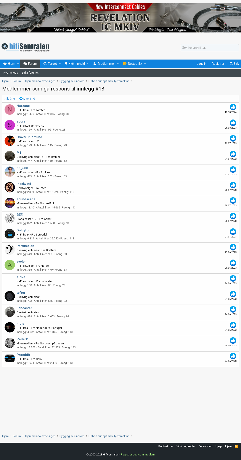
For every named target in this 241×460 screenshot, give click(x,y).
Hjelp (218, 446)
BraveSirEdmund (29, 137)
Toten (42, 188)
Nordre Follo (48, 203)
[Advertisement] (120, 399)
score (21, 121)
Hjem (228, 446)
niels (20, 324)
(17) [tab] (10, 98)
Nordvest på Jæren (52, 343)
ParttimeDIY (26, 246)
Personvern (205, 446)
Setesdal (41, 234)
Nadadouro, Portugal (49, 327)
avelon (22, 261)
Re (42, 125)
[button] (18, 64)
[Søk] (210, 48)
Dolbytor (23, 230)
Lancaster (24, 308)
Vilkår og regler (186, 446)
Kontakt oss (166, 446)
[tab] (27, 98)
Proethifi (23, 355)
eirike (21, 277)
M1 (19, 153)
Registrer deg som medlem (138, 454)
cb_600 (22, 168)
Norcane (23, 106)
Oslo (39, 359)
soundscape (26, 199)
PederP (22, 339)
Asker (47, 219)
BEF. (20, 215)
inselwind (24, 184)
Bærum (55, 156)
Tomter (40, 110)
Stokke (45, 172)
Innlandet (46, 281)
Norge (45, 265)
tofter (21, 293)
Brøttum (51, 250)
